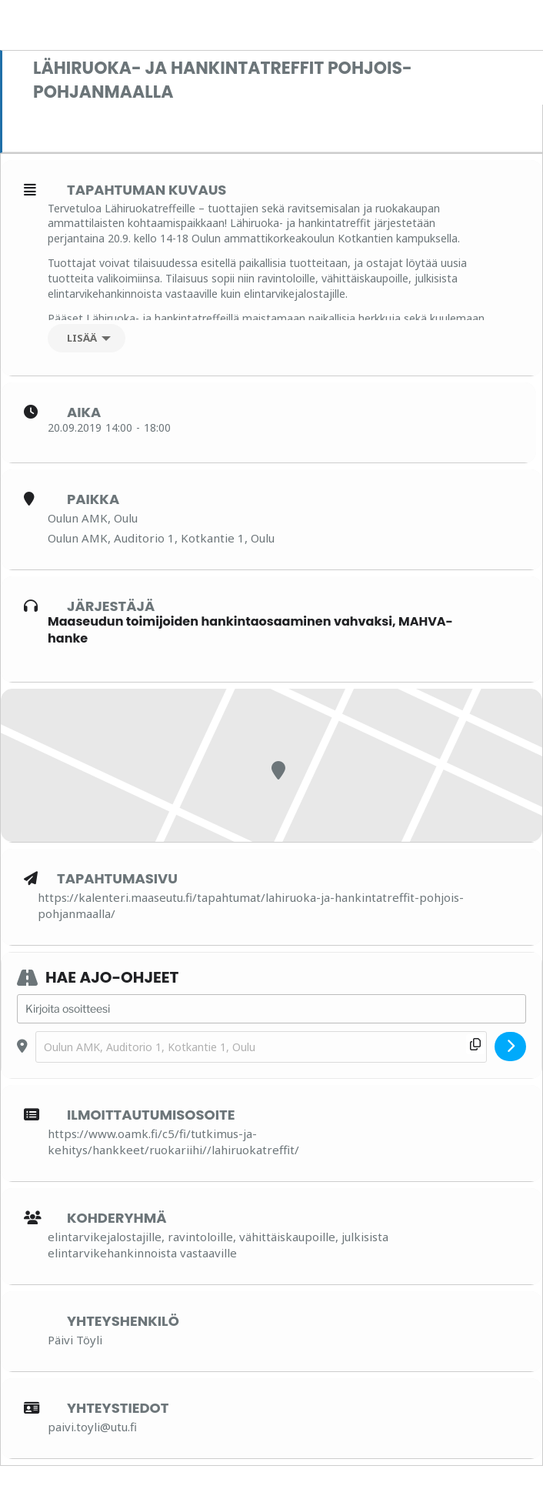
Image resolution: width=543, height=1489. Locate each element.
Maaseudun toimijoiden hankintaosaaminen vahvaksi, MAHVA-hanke (250, 630)
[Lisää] (86, 338)
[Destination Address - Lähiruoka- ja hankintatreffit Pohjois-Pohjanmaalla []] (261, 1047)
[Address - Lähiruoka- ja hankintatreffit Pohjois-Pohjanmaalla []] (271, 1008)
